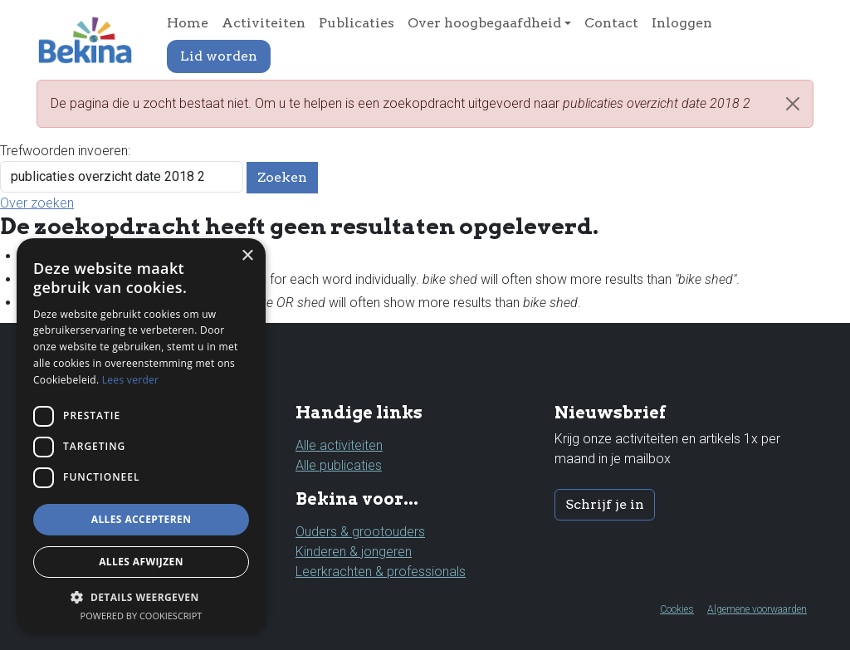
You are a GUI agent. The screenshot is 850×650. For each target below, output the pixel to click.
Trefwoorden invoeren (64, 151)
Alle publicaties (339, 465)
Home (187, 23)
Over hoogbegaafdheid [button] (484, 23)
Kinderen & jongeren (354, 552)
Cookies (677, 609)
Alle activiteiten (339, 445)
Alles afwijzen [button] (141, 562)
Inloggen (682, 23)
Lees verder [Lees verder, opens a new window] (130, 380)
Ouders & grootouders (360, 532)
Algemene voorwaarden (757, 609)
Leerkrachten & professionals (381, 571)
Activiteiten (263, 23)
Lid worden (218, 56)
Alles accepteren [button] (141, 519)
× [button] (247, 256)
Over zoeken (37, 203)
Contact (611, 23)
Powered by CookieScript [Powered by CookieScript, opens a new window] (142, 615)
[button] (141, 597)
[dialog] (141, 435)
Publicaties (356, 23)
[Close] (793, 104)
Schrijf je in (604, 504)
